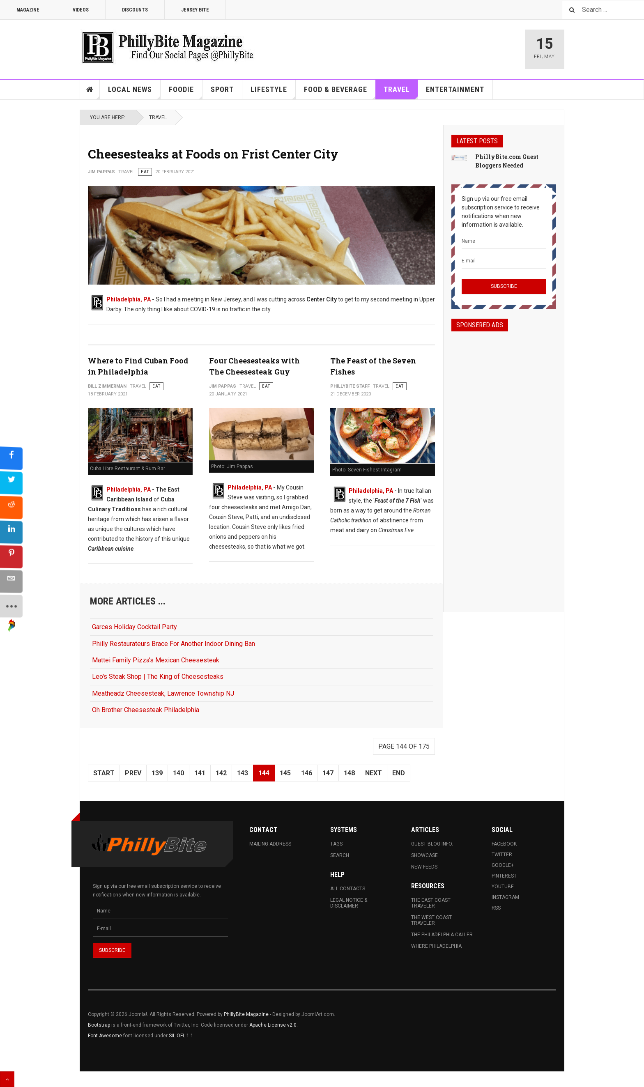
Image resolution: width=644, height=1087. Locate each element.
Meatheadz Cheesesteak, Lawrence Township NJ (163, 693)
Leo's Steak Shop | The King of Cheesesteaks (157, 676)
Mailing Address (270, 844)
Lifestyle (273, 92)
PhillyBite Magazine (246, 1014)
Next (373, 773)
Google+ (503, 865)
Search (339, 855)
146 (306, 773)
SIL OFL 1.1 (181, 1036)
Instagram (505, 897)
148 (349, 773)
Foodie (185, 92)
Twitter (502, 854)
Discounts (135, 10)
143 (242, 773)
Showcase (424, 855)
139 (157, 773)
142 (221, 773)
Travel (401, 92)
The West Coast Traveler (431, 920)
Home (90, 89)
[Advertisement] (503, 464)
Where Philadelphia (436, 946)
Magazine (27, 10)
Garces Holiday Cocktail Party (134, 627)
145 (285, 773)
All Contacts (347, 889)
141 (199, 773)
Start (104, 773)
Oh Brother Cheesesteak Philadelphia (145, 710)
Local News (134, 92)
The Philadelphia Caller (442, 935)
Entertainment (455, 89)
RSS (496, 908)
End (398, 773)
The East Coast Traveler (431, 903)
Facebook (504, 844)
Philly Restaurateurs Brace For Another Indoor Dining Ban (173, 644)
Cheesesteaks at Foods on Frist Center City (213, 154)
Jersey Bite (195, 10)
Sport (222, 89)
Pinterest (504, 876)
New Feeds (424, 867)
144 (263, 773)
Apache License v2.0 (273, 1025)
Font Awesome (105, 1036)
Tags (336, 844)
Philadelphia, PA (128, 299)
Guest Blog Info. (432, 844)
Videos (81, 10)
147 (328, 773)
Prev (133, 773)
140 (178, 773)
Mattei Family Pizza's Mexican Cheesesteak (155, 660)
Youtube (503, 886)
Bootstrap (99, 1025)
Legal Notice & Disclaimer (348, 903)
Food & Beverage (340, 92)
